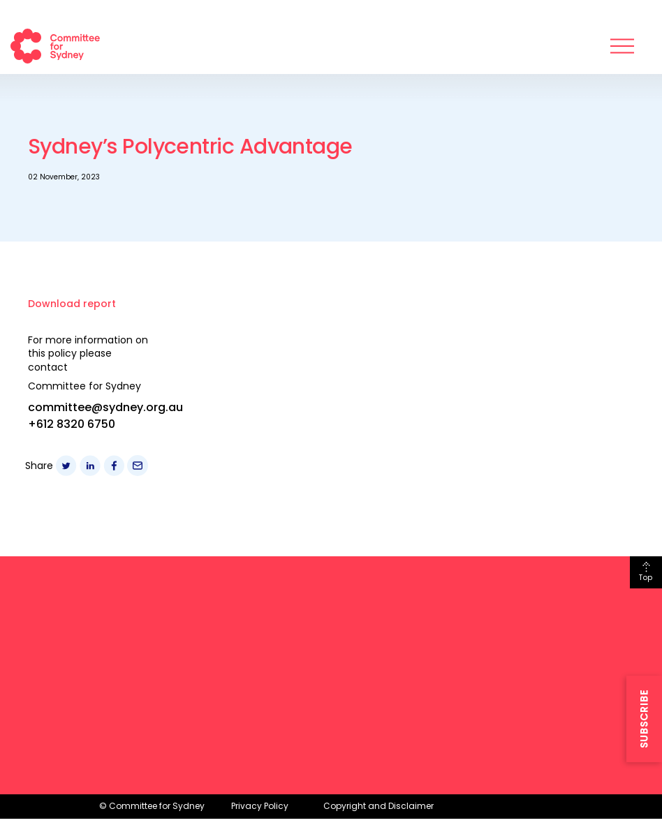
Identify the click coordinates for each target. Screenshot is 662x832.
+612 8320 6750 (71, 424)
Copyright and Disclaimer (378, 806)
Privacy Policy (259, 806)
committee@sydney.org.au (105, 407)
